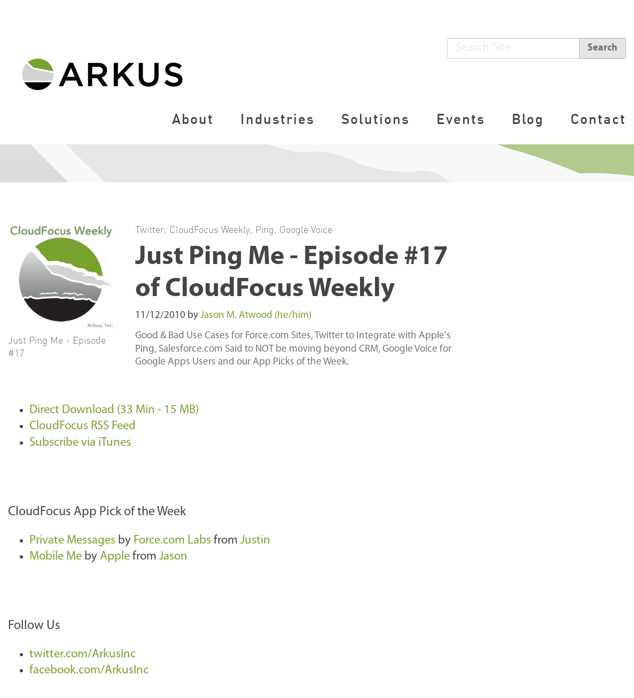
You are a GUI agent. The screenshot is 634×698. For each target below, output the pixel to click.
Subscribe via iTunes (80, 443)
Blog (528, 119)
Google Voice (305, 229)
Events (460, 119)
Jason (173, 556)
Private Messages (73, 540)
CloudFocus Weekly (209, 229)
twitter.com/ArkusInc (82, 654)
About (193, 119)
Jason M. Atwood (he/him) (255, 316)
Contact (598, 119)
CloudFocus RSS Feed (82, 426)
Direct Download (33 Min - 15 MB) (114, 410)
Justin (255, 540)
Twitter (149, 229)
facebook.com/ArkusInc (88, 670)
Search (602, 48)
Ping (264, 229)
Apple (115, 556)
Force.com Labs (172, 540)
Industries (277, 119)
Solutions (375, 119)
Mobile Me (55, 556)
